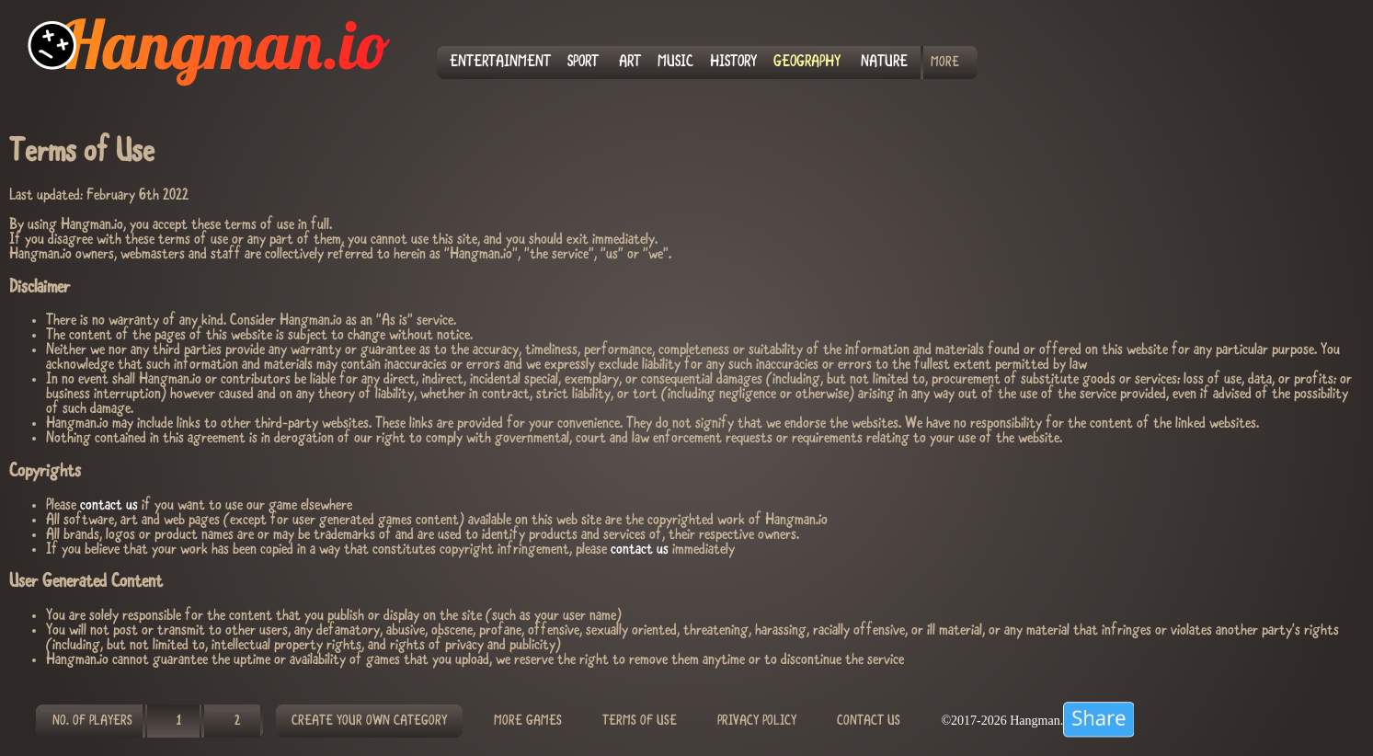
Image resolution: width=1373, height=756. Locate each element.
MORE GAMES (528, 721)
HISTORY (733, 62)
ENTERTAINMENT (500, 62)
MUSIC (675, 62)
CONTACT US (868, 721)
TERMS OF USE (639, 721)
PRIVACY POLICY (756, 721)
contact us (109, 505)
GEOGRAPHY (807, 62)
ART (630, 62)
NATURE (884, 62)
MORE (945, 63)
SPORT (583, 62)
